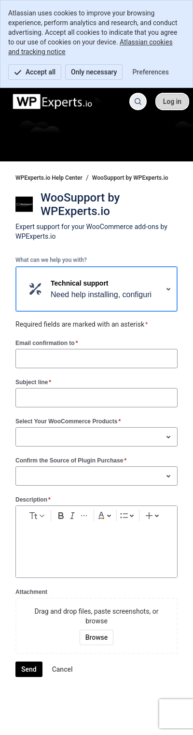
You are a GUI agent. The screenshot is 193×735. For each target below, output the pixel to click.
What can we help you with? (51, 260)
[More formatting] (84, 515)
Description (33, 499)
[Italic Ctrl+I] (72, 515)
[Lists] (128, 515)
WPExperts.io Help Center (49, 177)
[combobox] (21, 437)
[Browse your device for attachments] (97, 637)
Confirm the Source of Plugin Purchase (70, 460)
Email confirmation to (46, 342)
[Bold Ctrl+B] (61, 515)
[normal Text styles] (36, 515)
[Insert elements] (153, 515)
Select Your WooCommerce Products (68, 421)
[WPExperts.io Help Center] (53, 101)
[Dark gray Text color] (105, 515)
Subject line (33, 382)
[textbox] (96, 543)
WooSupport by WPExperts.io (130, 177)
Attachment (31, 592)
